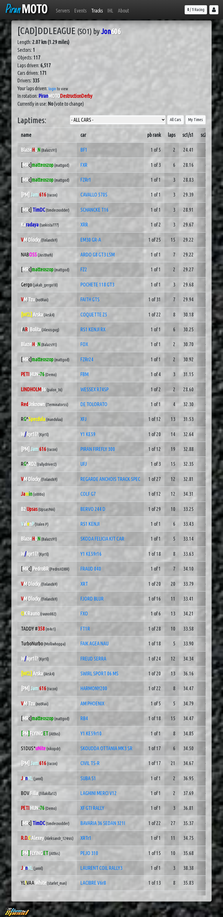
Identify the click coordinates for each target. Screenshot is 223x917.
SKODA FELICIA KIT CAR (102, 538)
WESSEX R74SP (94, 389)
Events (80, 10)
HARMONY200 (93, 688)
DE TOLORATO (93, 404)
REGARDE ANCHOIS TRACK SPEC (110, 479)
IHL (110, 10)
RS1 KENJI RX (92, 329)
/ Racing (195, 9)
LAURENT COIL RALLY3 (101, 868)
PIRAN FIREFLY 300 (97, 449)
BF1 (83, 150)
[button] (213, 9)
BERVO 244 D (92, 509)
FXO (84, 613)
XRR (84, 224)
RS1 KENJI (90, 524)
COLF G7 (88, 494)
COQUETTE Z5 (93, 314)
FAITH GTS (90, 299)
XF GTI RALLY (92, 808)
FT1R (85, 628)
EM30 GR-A (90, 239)
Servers (63, 10)
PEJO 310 (89, 853)
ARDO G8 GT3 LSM (97, 254)
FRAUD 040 (90, 568)
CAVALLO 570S (93, 194)
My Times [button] (195, 119)
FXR (83, 165)
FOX (84, 344)
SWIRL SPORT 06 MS (99, 673)
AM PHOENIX (92, 703)
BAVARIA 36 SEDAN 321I (102, 823)
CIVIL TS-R (90, 763)
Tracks (97, 10)
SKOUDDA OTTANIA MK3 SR (106, 748)
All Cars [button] (175, 119)
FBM (84, 374)
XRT (84, 584)
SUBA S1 (88, 778)
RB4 (84, 718)
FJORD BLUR (92, 598)
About (123, 10)
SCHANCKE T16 (94, 210)
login (52, 88)
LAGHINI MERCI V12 (98, 793)
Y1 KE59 (88, 434)
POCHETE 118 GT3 (97, 284)
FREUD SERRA (93, 658)
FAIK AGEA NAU (94, 643)
